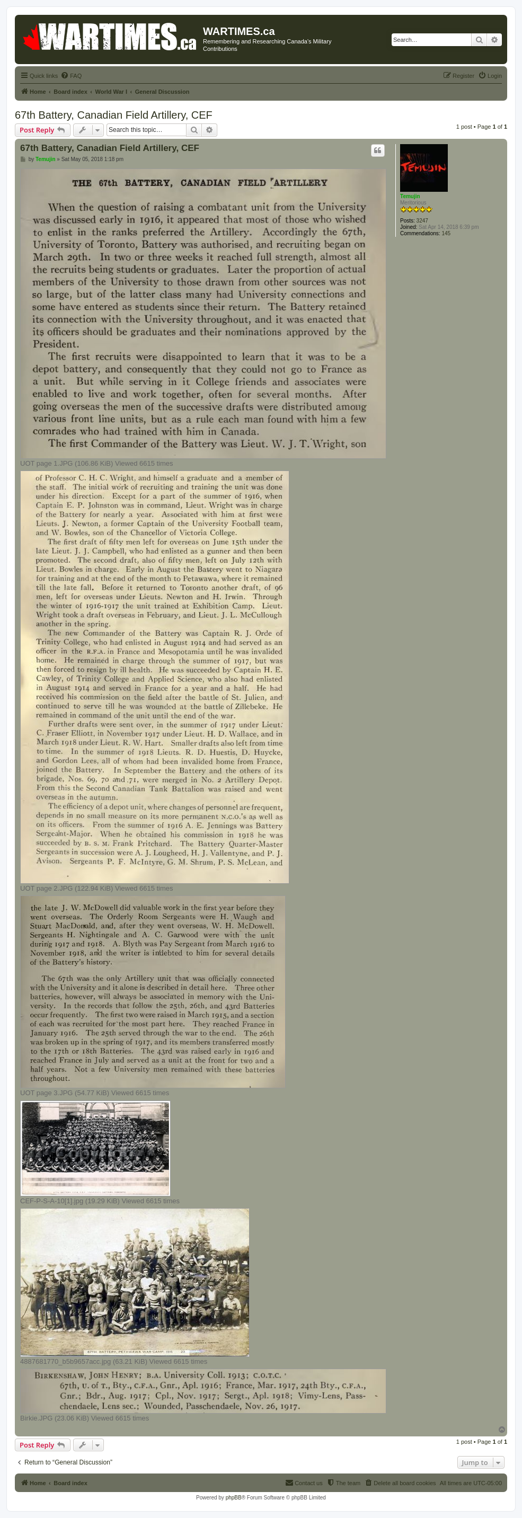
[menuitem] (71, 75)
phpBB (234, 1498)
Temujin (410, 196)
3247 (422, 221)
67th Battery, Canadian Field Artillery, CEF (114, 115)
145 (445, 233)
